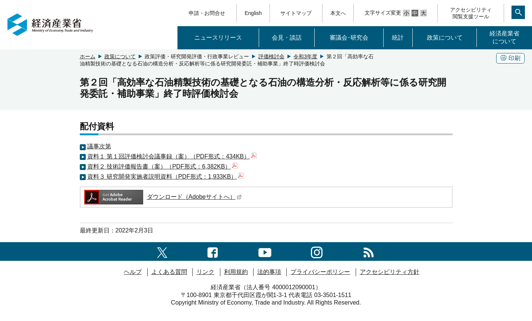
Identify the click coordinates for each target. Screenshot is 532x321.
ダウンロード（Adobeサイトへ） (162, 197)
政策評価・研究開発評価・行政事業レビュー (197, 56)
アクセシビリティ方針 (389, 272)
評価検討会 (271, 56)
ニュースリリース (218, 37)
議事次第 (99, 146)
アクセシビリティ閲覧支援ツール (471, 13)
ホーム (87, 56)
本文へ (338, 13)
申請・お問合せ (207, 13)
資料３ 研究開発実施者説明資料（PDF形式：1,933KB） (165, 176)
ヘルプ (133, 272)
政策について (445, 37)
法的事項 (269, 272)
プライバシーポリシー (320, 272)
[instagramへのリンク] (316, 251)
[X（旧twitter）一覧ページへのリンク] (162, 251)
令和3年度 (305, 56)
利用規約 (236, 272)
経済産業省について (504, 37)
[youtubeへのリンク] (264, 251)
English (253, 13)
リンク (205, 272)
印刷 (510, 58)
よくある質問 (169, 272)
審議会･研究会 (349, 37)
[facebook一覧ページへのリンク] (212, 251)
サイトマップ (296, 13)
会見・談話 (287, 37)
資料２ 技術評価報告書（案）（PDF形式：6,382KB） (162, 166)
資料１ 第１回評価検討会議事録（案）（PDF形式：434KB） (172, 156)
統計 (398, 37)
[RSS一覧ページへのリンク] (368, 251)
